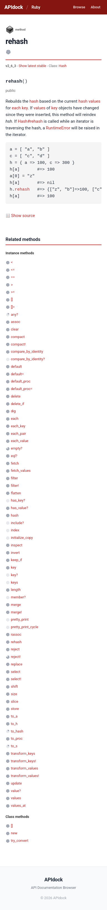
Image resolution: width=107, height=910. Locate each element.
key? (14, 575)
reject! (16, 657)
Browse (79, 7)
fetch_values (20, 470)
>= (13, 292)
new (14, 833)
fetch (15, 463)
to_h (14, 724)
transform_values (24, 768)
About (95, 7)
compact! (18, 344)
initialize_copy (22, 538)
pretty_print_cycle (24, 627)
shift (14, 686)
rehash (22, 190)
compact (18, 337)
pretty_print (20, 619)
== (13, 277)
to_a (14, 716)
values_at (18, 805)
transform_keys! (23, 761)
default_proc (20, 381)
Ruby (36, 7)
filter (14, 478)
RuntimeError (58, 127)
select (15, 672)
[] (12, 299)
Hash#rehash (30, 121)
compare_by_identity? (28, 359)
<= (12, 270)
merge (16, 605)
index (15, 530)
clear (15, 329)
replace (16, 664)
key (25, 107)
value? (16, 791)
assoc (15, 322)
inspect (16, 545)
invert (15, 553)
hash (33, 101)
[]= (13, 307)
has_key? (18, 500)
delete (16, 396)
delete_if (17, 404)
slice (14, 701)
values (94, 101)
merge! (16, 612)
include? (17, 523)
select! (16, 679)
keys (14, 582)
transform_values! (25, 776)
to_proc (16, 738)
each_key (18, 426)
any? (14, 314)
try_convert (19, 841)
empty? (16, 448)
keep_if (16, 560)
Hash (63, 66)
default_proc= (21, 389)
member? (18, 597)
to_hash (17, 731)
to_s (14, 746)
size (14, 694)
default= (17, 374)
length (16, 590)
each (16, 107)
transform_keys (23, 753)
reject (15, 649)
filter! (15, 486)
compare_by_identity (27, 351)
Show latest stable (33, 66)
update (16, 783)
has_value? (19, 508)
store (15, 709)
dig (13, 411)
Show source (23, 215)
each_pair (18, 433)
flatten (16, 493)
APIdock (13, 7)
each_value (19, 441)
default (16, 366)
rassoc (16, 634)
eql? (14, 456)
